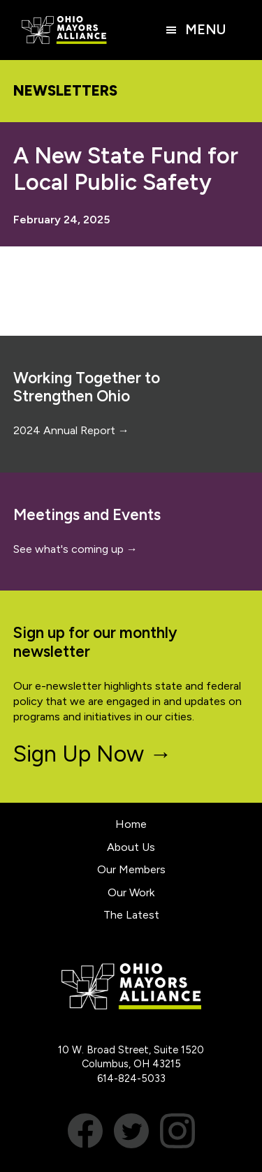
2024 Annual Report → (71, 430)
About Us (131, 847)
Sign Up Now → (92, 754)
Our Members (131, 869)
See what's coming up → (75, 549)
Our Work (131, 892)
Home (131, 824)
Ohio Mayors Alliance (64, 30)
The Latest (131, 914)
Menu (205, 30)
